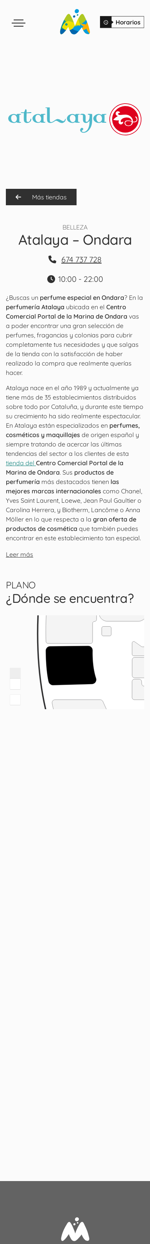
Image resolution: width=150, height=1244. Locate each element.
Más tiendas (41, 197)
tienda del (21, 463)
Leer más (19, 554)
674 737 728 (81, 259)
